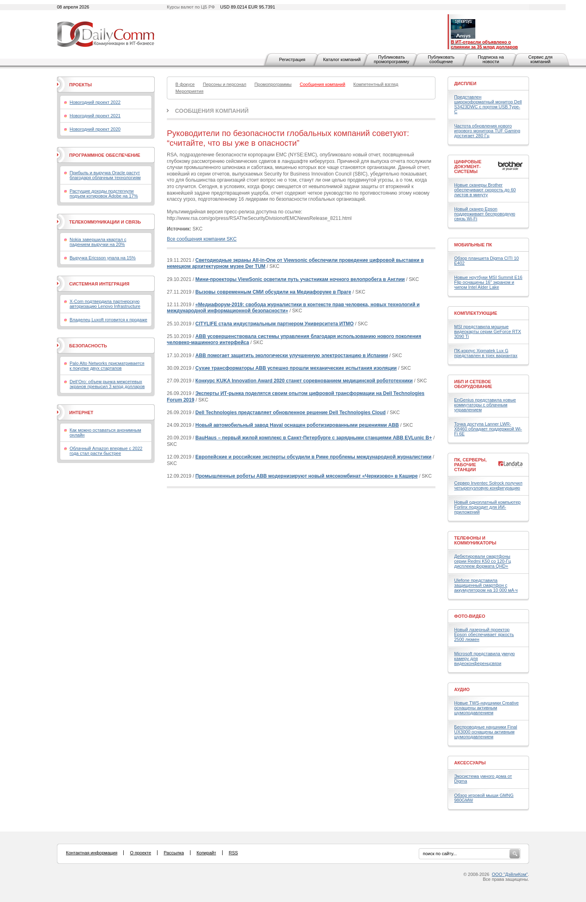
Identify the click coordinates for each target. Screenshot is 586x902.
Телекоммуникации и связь (105, 221)
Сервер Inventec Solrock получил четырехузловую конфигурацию (488, 485)
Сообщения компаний (212, 111)
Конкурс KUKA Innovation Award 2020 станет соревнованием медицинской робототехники (304, 381)
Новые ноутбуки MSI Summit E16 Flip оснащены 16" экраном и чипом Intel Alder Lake (488, 282)
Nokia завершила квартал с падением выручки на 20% (98, 242)
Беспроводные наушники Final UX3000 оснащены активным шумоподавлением (485, 731)
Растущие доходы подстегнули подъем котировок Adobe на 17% (104, 193)
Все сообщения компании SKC (201, 239)
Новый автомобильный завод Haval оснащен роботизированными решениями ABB (297, 425)
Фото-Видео (469, 616)
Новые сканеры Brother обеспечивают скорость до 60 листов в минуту (485, 189)
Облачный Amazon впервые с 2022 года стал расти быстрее (106, 451)
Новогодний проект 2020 (95, 129)
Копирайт (206, 852)
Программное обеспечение (104, 155)
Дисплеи (465, 83)
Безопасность (88, 345)
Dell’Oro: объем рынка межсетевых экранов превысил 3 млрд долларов (107, 384)
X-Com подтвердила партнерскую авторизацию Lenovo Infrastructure (105, 304)
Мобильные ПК (473, 244)
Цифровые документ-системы (467, 166)
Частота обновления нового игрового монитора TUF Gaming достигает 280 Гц (487, 130)
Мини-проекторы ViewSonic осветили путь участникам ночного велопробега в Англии (300, 279)
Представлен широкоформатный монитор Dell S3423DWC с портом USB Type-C (488, 104)
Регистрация (292, 59)
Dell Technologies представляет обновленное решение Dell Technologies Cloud (290, 412)
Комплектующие (475, 313)
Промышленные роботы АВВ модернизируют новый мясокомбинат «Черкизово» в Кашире (306, 476)
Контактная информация (91, 852)
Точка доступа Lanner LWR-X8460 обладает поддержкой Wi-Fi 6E (488, 428)
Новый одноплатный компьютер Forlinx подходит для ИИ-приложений (487, 507)
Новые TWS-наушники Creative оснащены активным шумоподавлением (486, 707)
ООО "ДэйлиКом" (510, 874)
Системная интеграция (99, 283)
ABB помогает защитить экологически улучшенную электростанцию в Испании (291, 355)
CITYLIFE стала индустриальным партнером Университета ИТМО (274, 324)
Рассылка (174, 852)
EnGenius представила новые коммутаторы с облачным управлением (485, 404)
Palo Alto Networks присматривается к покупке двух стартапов (107, 366)
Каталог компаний (342, 59)
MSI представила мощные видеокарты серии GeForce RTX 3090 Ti (487, 331)
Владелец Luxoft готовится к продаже (108, 319)
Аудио (462, 689)
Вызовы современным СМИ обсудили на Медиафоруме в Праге (273, 292)
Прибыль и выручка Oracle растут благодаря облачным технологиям (105, 175)
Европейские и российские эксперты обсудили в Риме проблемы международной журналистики (313, 457)
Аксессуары (470, 762)
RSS (233, 852)
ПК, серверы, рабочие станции (470, 464)
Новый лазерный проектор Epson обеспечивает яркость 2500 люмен (484, 634)
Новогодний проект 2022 (95, 102)
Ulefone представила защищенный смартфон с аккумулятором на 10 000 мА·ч (486, 585)
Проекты (80, 84)
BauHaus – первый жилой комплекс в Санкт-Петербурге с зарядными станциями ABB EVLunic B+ (313, 438)
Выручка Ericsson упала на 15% (103, 257)
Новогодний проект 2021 (95, 115)
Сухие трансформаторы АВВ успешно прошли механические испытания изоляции (296, 368)
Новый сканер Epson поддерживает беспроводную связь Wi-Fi (484, 213)
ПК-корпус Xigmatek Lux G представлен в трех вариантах (485, 353)
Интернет (81, 412)
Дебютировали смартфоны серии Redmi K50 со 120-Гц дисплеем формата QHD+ (482, 561)
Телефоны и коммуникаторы (475, 540)
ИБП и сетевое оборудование (473, 384)
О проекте (140, 852)
